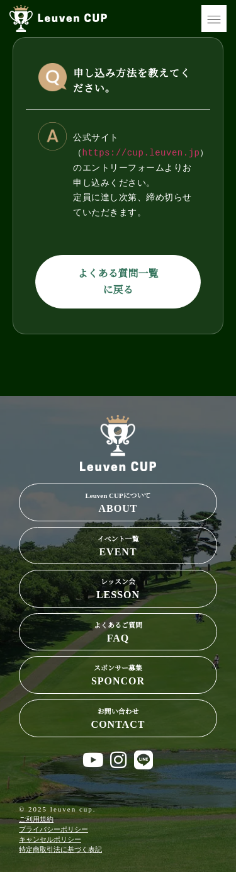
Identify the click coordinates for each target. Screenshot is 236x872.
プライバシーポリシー (53, 829)
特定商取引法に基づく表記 (60, 849)
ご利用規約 (36, 819)
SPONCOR (118, 674)
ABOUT (118, 501)
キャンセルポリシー (50, 839)
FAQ (118, 631)
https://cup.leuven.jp (141, 153)
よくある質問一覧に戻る (117, 281)
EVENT (118, 545)
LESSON (118, 587)
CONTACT (118, 717)
